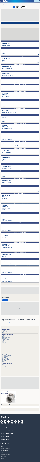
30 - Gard (3, 343)
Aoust (2, 365)
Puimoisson (9, 75)
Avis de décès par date (4, 436)
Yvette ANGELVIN (6, 150)
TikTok (5, 423)
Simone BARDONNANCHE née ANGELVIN (6, 245)
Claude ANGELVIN (6, 143)
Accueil (3, 4)
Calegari (3, 367)
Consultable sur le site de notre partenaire (7, 139)
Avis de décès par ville (4, 439)
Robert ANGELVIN (6, 188)
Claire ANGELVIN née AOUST (5, 118)
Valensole (8, 68)
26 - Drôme (3, 341)
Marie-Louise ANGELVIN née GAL (6, 196)
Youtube (8, 423)
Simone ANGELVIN (6, 157)
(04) (6, 68)
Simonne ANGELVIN (6, 254)
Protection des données (4, 450)
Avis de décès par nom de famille (6, 433)
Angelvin (3, 364)
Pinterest (22, 423)
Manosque (3, 68)
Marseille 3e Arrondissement (6, 82)
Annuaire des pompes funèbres (5, 448)
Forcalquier (3, 136)
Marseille (8, 45)
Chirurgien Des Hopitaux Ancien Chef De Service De (9, 369)
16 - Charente (4, 340)
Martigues (3, 52)
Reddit (19, 423)
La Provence (3, 53)
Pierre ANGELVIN (6, 43)
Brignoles (3, 88)
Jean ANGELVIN (5, 110)
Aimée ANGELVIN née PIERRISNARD (6, 225)
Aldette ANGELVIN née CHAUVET (5, 134)
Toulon (3, 112)
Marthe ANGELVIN (6, 66)
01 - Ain (3, 335)
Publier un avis (36, 1)
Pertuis (3, 96)
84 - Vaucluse (4, 353)
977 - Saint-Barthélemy (5, 356)
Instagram (12, 423)
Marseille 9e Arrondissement (6, 145)
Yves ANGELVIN (5, 276)
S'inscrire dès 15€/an (5, 322)
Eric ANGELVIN (5, 261)
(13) (10, 45)
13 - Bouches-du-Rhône (5, 339)
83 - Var (3, 352)
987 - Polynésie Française (5, 359)
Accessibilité (2, 452)
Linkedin (15, 423)
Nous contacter (2, 446)
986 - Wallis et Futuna (5, 358)
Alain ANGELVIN (6, 50)
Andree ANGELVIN (6, 73)
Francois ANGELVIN (6, 173)
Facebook (2, 423)
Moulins (3, 263)
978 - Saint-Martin (4, 357)
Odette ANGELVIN (6, 80)
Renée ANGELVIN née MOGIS (5, 206)
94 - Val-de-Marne (4, 354)
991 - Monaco (4, 361)
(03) (5, 45)
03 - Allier (3, 336)
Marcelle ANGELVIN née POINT (5, 94)
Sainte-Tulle (8, 247)
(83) (5, 88)
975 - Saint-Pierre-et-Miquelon (6, 355)
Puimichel (8, 208)
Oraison (3, 208)
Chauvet (3, 368)
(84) (5, 96)
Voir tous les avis (5, 299)
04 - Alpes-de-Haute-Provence (6, 337)
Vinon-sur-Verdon (8, 120)
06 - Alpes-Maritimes (5, 338)
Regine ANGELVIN (6, 86)
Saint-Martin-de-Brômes (10, 112)
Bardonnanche (4, 366)
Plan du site (2, 458)
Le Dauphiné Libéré (4, 331)
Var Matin (3, 332)
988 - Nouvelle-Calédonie (5, 360)
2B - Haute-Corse (4, 342)
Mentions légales (3, 456)
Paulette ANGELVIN (6, 166)
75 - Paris (3, 351)
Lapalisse (3, 45)
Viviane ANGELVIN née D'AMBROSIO (6, 235)
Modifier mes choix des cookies (5, 454)
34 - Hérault (3, 344)
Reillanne (9, 136)
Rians (2, 120)
